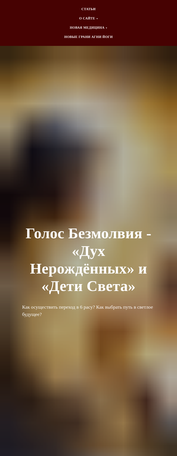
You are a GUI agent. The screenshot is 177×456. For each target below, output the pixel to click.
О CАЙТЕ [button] (87, 18)
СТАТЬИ (88, 9)
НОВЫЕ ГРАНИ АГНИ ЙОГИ (88, 37)
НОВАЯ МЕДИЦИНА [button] (87, 27)
